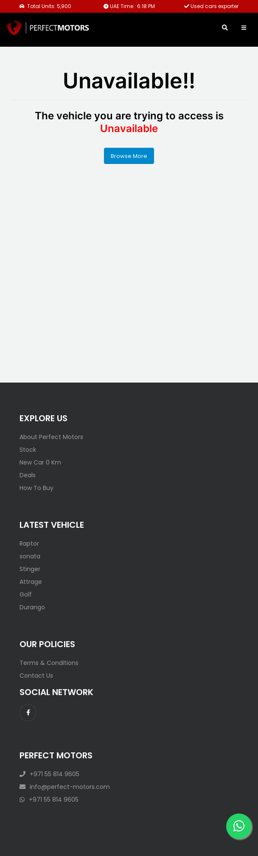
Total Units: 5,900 (45, 6)
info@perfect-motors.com (65, 787)
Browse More (129, 156)
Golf (26, 594)
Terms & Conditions (49, 663)
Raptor (29, 543)
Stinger (30, 569)
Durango (32, 607)
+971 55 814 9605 (49, 774)
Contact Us (36, 675)
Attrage (31, 581)
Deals (28, 475)
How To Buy (36, 488)
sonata (30, 556)
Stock (28, 449)
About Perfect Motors (51, 437)
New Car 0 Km (40, 462)
